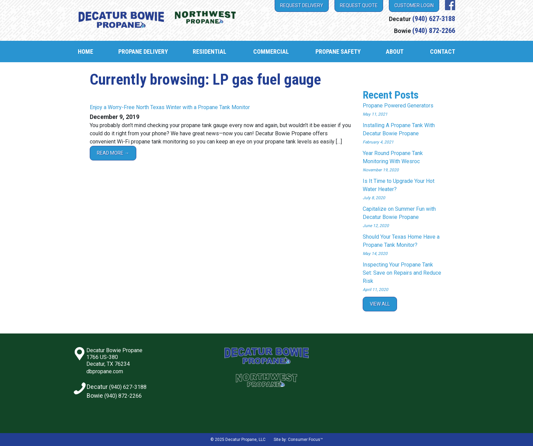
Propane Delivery (143, 51)
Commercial (271, 51)
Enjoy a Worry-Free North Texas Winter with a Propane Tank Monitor (170, 107)
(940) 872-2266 (433, 31)
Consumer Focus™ (305, 439)
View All (380, 304)
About (394, 51)
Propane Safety (338, 51)
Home (85, 51)
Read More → (113, 153)
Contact (442, 51)
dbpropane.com (104, 371)
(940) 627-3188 (433, 19)
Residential (209, 51)
